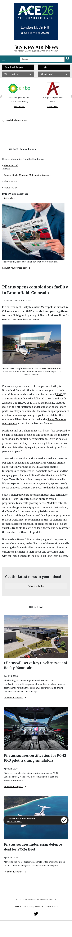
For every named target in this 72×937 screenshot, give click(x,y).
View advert (19, 106)
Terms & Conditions (23, 906)
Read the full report (15, 697)
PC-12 (59, 394)
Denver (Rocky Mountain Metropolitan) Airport (27, 174)
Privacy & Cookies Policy (46, 906)
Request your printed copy (16, 267)
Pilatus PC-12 (10, 181)
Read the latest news (15, 120)
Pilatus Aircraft (11, 165)
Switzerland (9, 198)
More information (14, 821)
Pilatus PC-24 (10, 187)
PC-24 (10, 398)
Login (44, 67)
